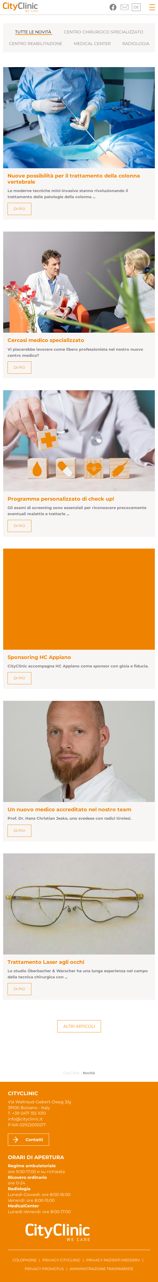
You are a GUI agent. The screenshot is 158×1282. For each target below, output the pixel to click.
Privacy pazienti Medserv (113, 1260)
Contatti (34, 1139)
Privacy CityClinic (61, 1260)
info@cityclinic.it (25, 1119)
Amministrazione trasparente (101, 1269)
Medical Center (92, 43)
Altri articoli (79, 1026)
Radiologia (135, 43)
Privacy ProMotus (44, 1269)
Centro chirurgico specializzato (103, 32)
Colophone (24, 1260)
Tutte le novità (33, 32)
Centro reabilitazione (35, 43)
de (136, 7)
